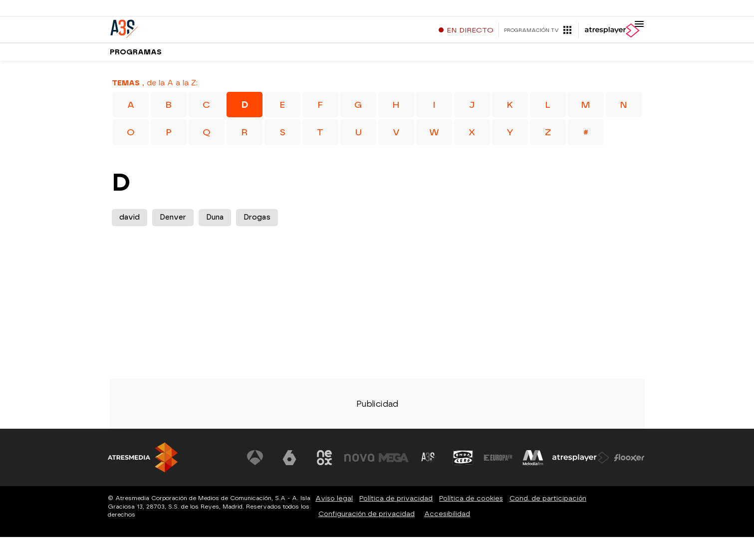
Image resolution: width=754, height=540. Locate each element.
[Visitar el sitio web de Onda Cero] (463, 461)
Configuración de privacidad (366, 517)
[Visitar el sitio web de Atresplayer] (580, 461)
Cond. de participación (547, 501)
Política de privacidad (396, 501)
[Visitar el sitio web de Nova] (359, 461)
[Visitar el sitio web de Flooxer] (629, 461)
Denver (173, 221)
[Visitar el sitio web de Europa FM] (498, 461)
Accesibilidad (447, 517)
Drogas (257, 221)
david (129, 221)
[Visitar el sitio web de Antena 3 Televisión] (255, 461)
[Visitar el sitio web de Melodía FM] (533, 461)
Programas (136, 54)
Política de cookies (471, 501)
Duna (215, 221)
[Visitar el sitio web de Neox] (324, 461)
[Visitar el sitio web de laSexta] (289, 461)
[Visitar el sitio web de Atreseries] (429, 461)
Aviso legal (334, 501)
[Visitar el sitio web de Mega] (394, 461)
